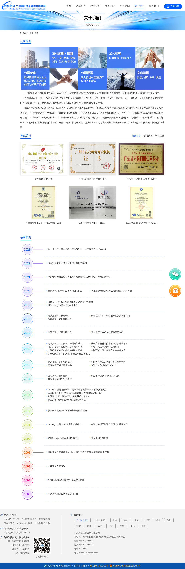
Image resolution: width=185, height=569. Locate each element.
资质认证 (136, 136)
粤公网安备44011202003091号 (127, 566)
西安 (78, 526)
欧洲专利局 (44, 519)
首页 (68, 6)
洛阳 (143, 526)
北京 (115, 520)
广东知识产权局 (24, 523)
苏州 (169, 520)
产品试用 (173, 6)
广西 (147, 520)
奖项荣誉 (148, 136)
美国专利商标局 (29, 519)
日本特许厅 (9, 523)
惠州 (89, 526)
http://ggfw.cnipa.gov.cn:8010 (17, 532)
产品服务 (81, 6)
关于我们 (139, 6)
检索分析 (95, 6)
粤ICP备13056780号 (99, 566)
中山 (132, 526)
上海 (136, 520)
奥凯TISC (110, 6)
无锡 (111, 526)
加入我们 (154, 6)
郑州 (158, 520)
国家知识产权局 (11, 519)
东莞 (122, 526)
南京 (126, 520)
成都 (100, 526)
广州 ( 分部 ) (100, 520)
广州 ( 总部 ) (82, 520)
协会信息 (159, 136)
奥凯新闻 (125, 6)
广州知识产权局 (42, 523)
